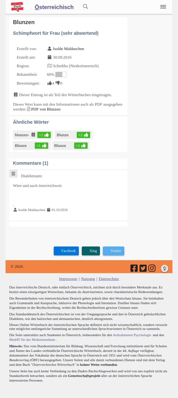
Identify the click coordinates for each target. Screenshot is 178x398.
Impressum (68, 278)
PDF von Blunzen (45, 109)
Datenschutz (109, 278)
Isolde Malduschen (68, 48)
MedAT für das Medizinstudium (32, 339)
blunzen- (22, 135)
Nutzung (88, 278)
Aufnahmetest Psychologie (132, 335)
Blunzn (63, 135)
